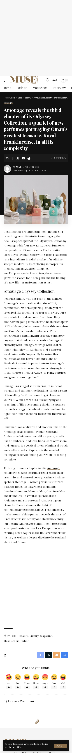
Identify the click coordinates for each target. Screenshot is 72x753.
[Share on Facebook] (12, 158)
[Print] (28, 158)
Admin (19, 167)
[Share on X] (17, 158)
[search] (47, 80)
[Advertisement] (36, 38)
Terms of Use (15, 747)
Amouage (53, 468)
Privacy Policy (41, 744)
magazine (46, 636)
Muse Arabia (11, 641)
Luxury (34, 636)
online (25, 641)
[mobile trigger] (7, 80)
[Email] (23, 158)
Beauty (8, 103)
